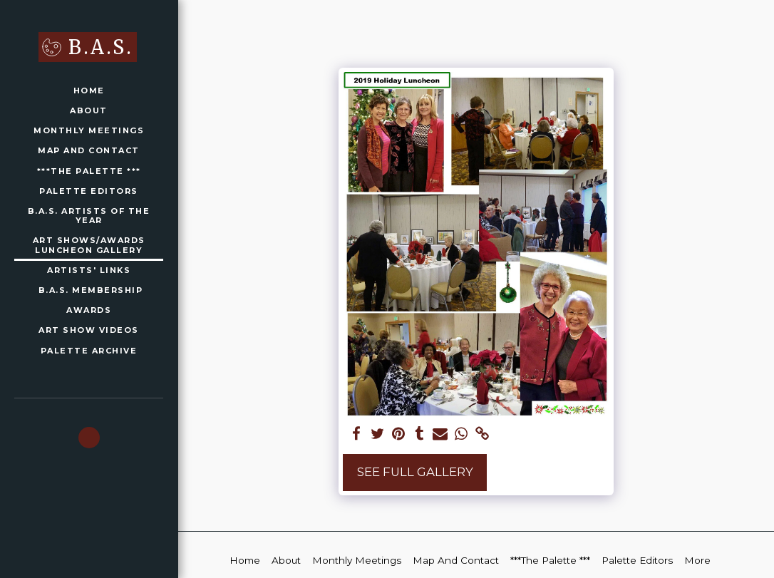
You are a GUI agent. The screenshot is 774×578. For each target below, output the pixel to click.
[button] (89, 437)
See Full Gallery (415, 472)
